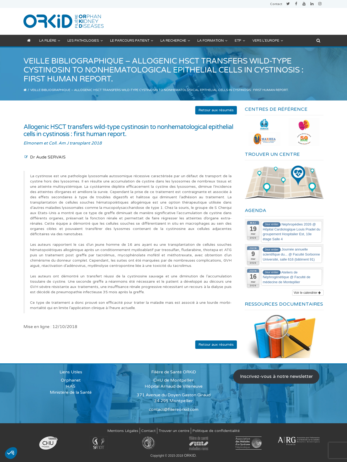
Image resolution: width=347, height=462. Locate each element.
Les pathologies (85, 40)
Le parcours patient (131, 40)
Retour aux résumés (216, 110)
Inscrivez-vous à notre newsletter (276, 376)
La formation (212, 40)
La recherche (175, 40)
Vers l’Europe (267, 40)
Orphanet (71, 380)
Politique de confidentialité (216, 431)
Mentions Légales (122, 431)
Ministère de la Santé (71, 392)
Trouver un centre (174, 431)
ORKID (190, 455)
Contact (276, 4)
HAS (70, 386)
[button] (11, 453)
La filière (49, 40)
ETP (240, 40)
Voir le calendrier (307, 293)
